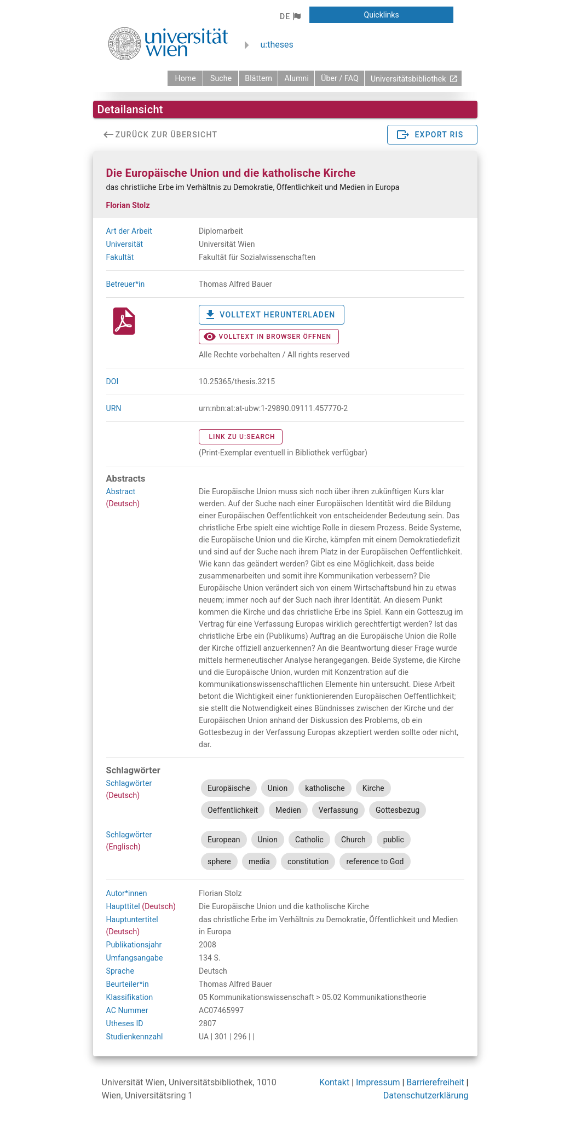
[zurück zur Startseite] (185, 78)
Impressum (378, 1082)
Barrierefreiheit (435, 1082)
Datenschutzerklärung (426, 1095)
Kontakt (334, 1082)
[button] (289, 16)
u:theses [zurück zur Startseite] (277, 44)
